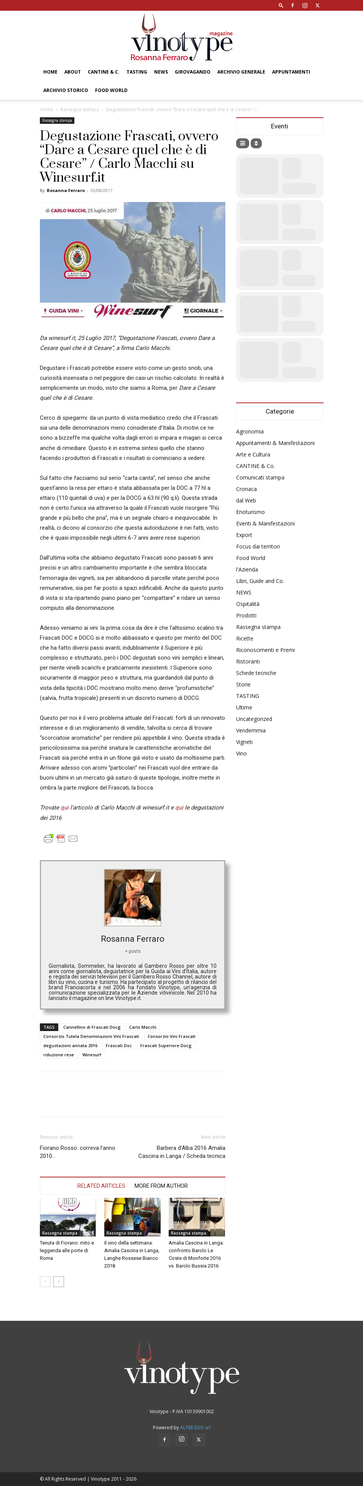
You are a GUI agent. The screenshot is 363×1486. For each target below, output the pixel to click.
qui (65, 807)
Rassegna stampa (80, 109)
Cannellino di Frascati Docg (92, 1027)
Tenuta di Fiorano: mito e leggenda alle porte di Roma (67, 1250)
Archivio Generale (241, 72)
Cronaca (246, 489)
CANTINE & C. (104, 72)
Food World (111, 90)
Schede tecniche (256, 672)
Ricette (244, 638)
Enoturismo (250, 512)
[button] (281, 5)
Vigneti (244, 741)
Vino (241, 753)
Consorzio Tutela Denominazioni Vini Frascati (91, 1036)
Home (50, 72)
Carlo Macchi (142, 1027)
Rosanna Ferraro (66, 190)
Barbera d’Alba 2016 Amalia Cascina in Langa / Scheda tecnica (181, 1151)
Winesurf (91, 1054)
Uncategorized (254, 718)
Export (244, 535)
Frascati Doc (119, 1045)
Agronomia (250, 431)
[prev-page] (45, 1281)
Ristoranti (248, 661)
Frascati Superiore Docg (166, 1045)
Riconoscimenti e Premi (265, 650)
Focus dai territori (258, 546)
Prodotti (246, 615)
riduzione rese (58, 1054)
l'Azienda (247, 569)
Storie (243, 684)
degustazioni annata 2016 (70, 1045)
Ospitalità (248, 604)
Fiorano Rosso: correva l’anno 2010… (77, 1151)
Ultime (244, 707)
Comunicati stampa (260, 477)
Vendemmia (251, 730)
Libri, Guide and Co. (260, 581)
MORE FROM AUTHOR (161, 1186)
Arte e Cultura (253, 454)
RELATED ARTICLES (101, 1186)
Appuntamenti (291, 72)
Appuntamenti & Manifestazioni (275, 443)
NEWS (161, 72)
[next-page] (58, 1281)
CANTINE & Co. (255, 466)
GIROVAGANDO (192, 72)
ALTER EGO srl (195, 1427)
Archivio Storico (65, 90)
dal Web (246, 500)
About (72, 72)
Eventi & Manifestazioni (265, 523)
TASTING (136, 72)
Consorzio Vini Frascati (171, 1036)
